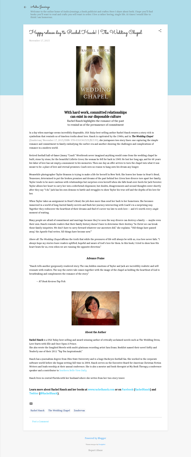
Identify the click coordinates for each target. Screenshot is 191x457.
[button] (160, 31)
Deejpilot (102, 444)
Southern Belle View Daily (72, 370)
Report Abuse (95, 450)
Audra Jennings (40, 7)
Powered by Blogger (95, 438)
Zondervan (79, 410)
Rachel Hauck (37, 410)
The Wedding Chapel (59, 410)
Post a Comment (40, 422)
